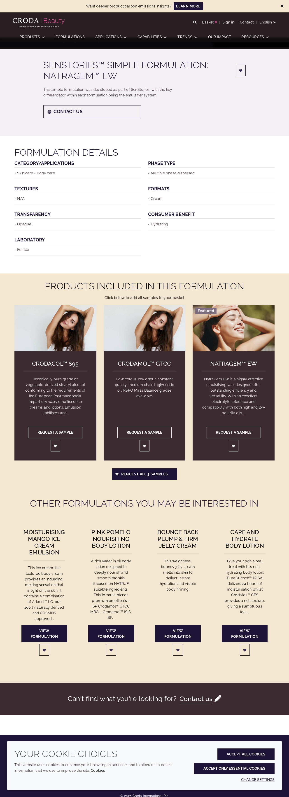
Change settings (258, 780)
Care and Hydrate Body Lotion (245, 546)
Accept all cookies (246, 754)
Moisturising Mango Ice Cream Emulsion (44, 549)
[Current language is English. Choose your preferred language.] (266, 23)
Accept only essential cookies (234, 768)
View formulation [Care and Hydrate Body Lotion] (244, 641)
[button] (32, 39)
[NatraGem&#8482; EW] (234, 336)
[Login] (241, 78)
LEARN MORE (188, 6)
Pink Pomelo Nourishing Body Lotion (111, 546)
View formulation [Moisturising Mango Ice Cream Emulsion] (44, 641)
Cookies (98, 770)
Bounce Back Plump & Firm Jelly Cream (177, 546)
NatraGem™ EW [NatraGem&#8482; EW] (233, 371)
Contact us (64, 119)
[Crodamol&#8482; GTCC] (145, 336)
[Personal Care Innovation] (41, 22)
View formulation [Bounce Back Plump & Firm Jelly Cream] (177, 641)
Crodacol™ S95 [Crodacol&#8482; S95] (55, 371)
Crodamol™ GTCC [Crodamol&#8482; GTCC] (144, 371)
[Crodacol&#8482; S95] (55, 336)
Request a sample (55, 440)
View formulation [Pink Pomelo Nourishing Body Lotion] (111, 641)
